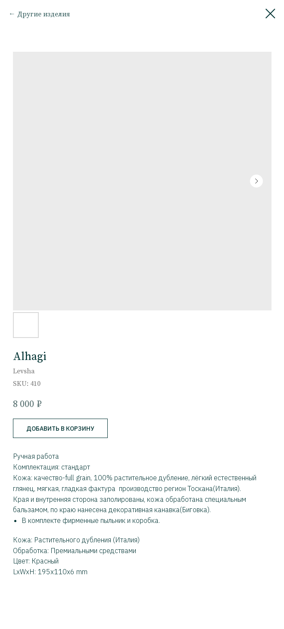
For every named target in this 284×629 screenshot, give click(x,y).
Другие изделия (43, 14)
